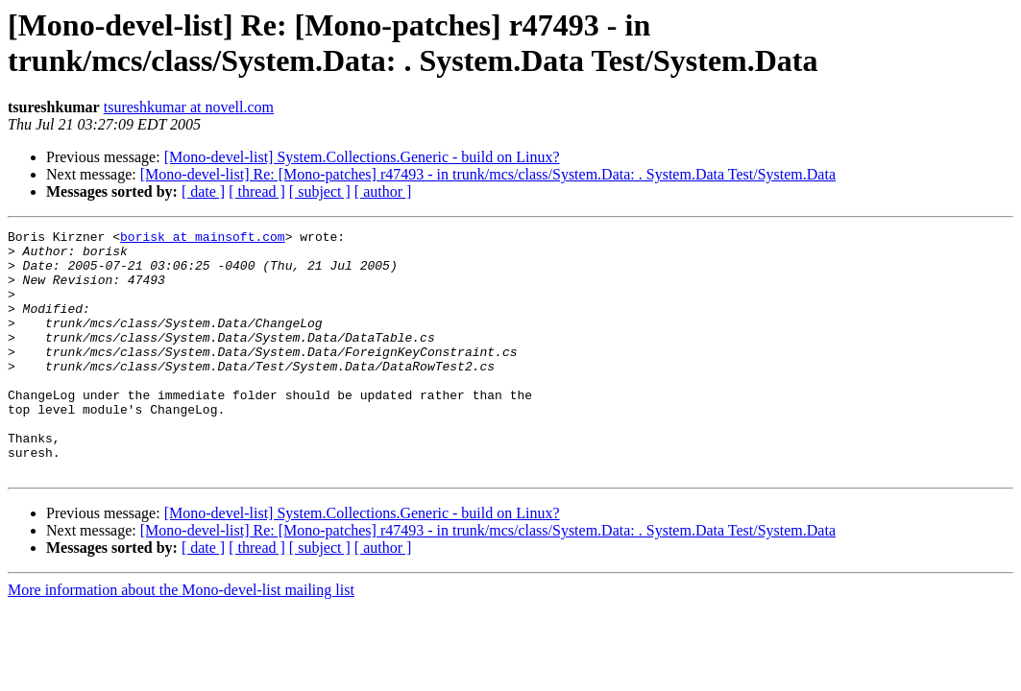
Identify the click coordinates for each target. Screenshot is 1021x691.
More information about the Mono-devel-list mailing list (181, 639)
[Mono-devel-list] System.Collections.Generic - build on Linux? (362, 157)
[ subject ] (320, 191)
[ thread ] (257, 191)
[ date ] (203, 191)
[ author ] (383, 191)
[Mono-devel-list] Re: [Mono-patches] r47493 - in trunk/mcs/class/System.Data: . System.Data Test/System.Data (488, 174)
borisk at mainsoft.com (202, 239)
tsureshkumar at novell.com (189, 107)
